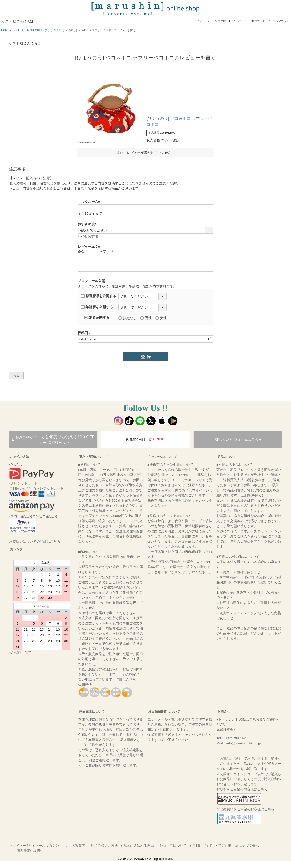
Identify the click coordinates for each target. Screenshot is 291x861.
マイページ (237, 21)
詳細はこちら (126, 679)
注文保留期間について (164, 711)
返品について (226, 456)
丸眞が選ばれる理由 (138, 845)
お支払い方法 (19, 456)
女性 (161, 318)
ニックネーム (90, 202)
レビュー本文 (90, 247)
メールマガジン (279, 21)
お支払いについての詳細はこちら (34, 541)
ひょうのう (51, 30)
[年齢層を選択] (142, 307)
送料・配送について (93, 456)
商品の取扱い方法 (104, 845)
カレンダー (18, 549)
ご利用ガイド (257, 21)
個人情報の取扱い (30, 851)
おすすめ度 (88, 224)
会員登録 (220, 21)
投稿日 (85, 333)
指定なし (127, 318)
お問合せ (223, 711)
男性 (146, 318)
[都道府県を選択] (142, 296)
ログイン (204, 21)
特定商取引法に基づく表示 (238, 845)
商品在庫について (92, 711)
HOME (5, 30)
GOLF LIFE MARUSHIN (27, 30)
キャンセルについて (162, 456)
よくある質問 (75, 845)
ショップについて (173, 845)
